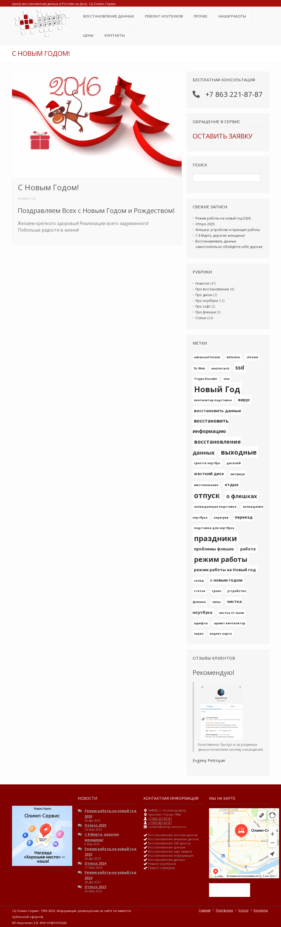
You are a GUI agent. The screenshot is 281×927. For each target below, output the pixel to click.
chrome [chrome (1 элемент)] (252, 357)
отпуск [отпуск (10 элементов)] (207, 495)
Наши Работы (232, 16)
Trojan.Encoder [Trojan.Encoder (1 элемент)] (205, 379)
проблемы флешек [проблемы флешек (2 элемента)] (214, 548)
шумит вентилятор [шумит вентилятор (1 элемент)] (229, 623)
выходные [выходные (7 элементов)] (239, 452)
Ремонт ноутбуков (164, 16)
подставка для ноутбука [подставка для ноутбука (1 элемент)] (214, 528)
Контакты (115, 35)
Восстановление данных (108, 16)
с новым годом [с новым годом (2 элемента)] (226, 580)
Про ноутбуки (206, 300)
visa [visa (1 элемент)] (227, 379)
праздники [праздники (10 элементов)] (215, 538)
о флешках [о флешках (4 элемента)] (241, 496)
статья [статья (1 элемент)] (199, 591)
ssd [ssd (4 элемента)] (239, 367)
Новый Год (26, 199)
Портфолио (224, 910)
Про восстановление (212, 289)
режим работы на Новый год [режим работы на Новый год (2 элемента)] (225, 569)
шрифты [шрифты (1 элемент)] (201, 623)
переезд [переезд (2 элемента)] (244, 517)
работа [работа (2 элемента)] (248, 548)
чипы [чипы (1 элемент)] (216, 602)
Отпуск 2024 (95, 863)
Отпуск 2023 (95, 887)
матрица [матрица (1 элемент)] (237, 474)
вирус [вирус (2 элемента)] (244, 399)
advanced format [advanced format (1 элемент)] (207, 357)
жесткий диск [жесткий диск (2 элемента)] (209, 473)
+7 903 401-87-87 (160, 823)
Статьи (200, 318)
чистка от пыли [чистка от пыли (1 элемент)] (231, 613)
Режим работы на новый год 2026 (223, 218)
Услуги (243, 910)
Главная (205, 910)
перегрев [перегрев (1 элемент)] (221, 517)
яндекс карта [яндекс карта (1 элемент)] (221, 634)
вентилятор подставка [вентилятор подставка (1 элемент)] (213, 400)
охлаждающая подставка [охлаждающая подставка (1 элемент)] (215, 507)
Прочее (200, 16)
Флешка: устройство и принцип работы (227, 229)
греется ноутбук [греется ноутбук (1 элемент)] (207, 463)
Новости (202, 283)
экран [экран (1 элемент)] (198, 634)
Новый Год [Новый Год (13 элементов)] (217, 389)
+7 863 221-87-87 (234, 94)
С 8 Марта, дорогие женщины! (220, 235)
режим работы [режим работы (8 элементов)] (220, 559)
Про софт (202, 306)
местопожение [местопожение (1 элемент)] (206, 485)
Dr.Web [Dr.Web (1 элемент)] (199, 368)
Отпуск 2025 (205, 224)
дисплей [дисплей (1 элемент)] (234, 463)
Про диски (203, 295)
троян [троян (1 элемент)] (216, 591)
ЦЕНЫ (88, 35)
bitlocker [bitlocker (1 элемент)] (233, 357)
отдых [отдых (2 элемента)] (231, 484)
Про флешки (205, 312)
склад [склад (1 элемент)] (199, 580)
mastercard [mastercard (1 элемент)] (220, 368)
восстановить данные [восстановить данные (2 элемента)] (217, 410)
